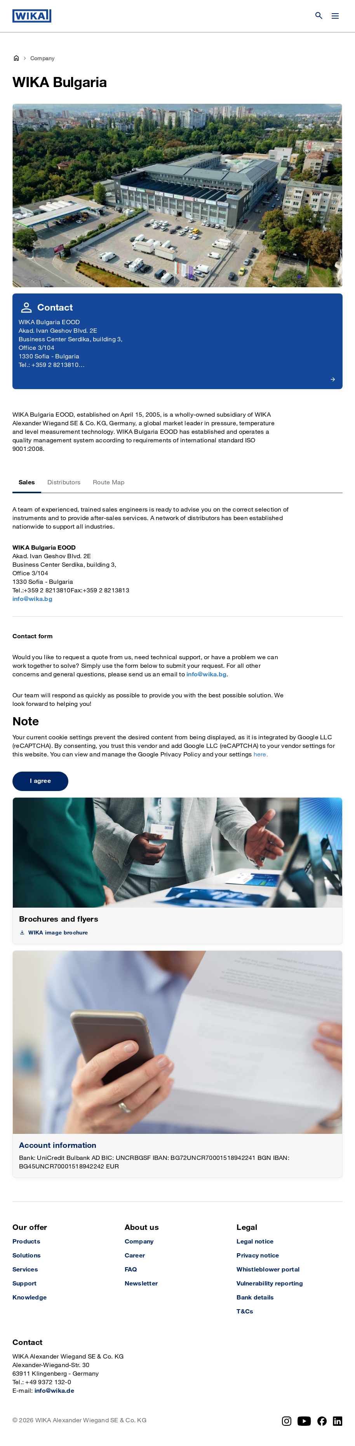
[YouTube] (304, 1421)
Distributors (63, 482)
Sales (27, 482)
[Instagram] (286, 1421)
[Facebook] (322, 1421)
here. (261, 754)
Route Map (108, 482)
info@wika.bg (32, 599)
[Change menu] (335, 16)
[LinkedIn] (338, 1421)
